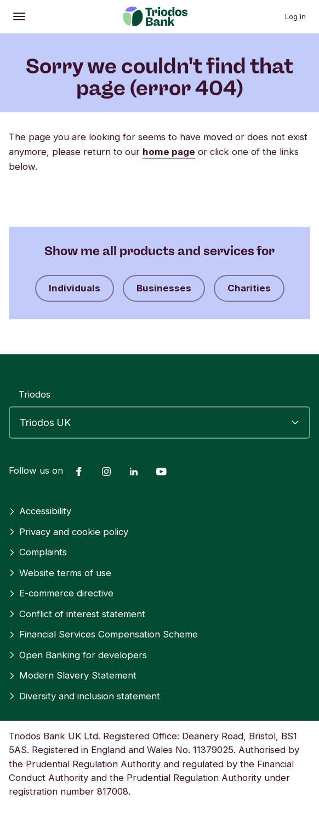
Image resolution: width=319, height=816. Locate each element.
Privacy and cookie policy (68, 531)
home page (169, 151)
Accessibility (40, 510)
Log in (295, 16)
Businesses (163, 288)
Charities (249, 288)
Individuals (74, 288)
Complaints (38, 552)
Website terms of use (60, 572)
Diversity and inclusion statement (84, 696)
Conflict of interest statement (77, 613)
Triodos (34, 394)
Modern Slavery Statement (72, 675)
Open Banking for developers (78, 655)
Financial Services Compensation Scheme (103, 634)
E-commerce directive (61, 593)
